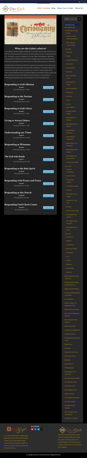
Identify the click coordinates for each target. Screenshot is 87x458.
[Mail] (42, 429)
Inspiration (69, 64)
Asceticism (69, 237)
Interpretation (70, 68)
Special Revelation (71, 88)
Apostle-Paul (68, 344)
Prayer (68, 260)
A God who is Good (72, 186)
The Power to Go (70, 386)
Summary (69, 96)
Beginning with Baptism (72, 289)
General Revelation (72, 60)
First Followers (69, 299)
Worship (68, 272)
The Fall (68, 207)
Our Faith (68, 166)
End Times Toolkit (71, 248)
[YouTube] (32, 429)
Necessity (69, 72)
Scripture (69, 264)
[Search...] (70, 19)
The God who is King (72, 210)
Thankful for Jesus (70, 334)
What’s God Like (69, 394)
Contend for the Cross (71, 352)
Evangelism (69, 252)
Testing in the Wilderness (72, 330)
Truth (68, 100)
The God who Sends (72, 162)
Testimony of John (70, 326)
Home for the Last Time (72, 309)
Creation (69, 190)
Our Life (68, 234)
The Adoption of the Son (72, 397)
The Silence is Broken (71, 418)
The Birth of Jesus (70, 401)
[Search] (79, 19)
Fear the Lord (69, 364)
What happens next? (71, 390)
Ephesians (68, 360)
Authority (69, 52)
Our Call (68, 104)
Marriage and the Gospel (72, 378)
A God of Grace (70, 176)
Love (67, 256)
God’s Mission (70, 107)
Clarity (68, 56)
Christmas (68, 348)
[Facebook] (35, 429)
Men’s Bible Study (70, 27)
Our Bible (68, 49)
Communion (70, 245)
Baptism (68, 241)
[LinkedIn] (38, 429)
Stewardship (70, 268)
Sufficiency (69, 92)
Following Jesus (69, 368)
